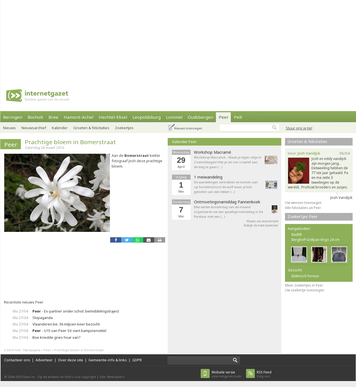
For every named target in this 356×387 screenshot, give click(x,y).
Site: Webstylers (111, 377)
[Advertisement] (165, 39)
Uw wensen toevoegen (303, 202)
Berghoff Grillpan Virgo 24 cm (315, 239)
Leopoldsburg (146, 117)
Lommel (174, 117)
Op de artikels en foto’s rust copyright (67, 377)
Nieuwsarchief (33, 127)
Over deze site (70, 359)
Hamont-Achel (78, 117)
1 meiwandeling (208, 177)
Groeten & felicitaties (91, 127)
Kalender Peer (184, 141)
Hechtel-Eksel (113, 117)
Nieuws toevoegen (188, 128)
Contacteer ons (17, 359)
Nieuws (9, 127)
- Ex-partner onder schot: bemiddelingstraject (75, 311)
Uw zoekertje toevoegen (304, 290)
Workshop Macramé (212, 152)
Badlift (296, 234)
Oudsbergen (200, 117)
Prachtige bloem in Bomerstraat (70, 142)
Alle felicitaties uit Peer (303, 207)
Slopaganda (42, 317)
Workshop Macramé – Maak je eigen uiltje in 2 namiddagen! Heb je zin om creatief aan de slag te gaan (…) (227, 162)
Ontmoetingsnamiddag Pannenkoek (227, 202)
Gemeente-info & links (108, 359)
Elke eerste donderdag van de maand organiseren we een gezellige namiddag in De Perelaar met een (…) (228, 212)
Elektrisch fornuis (305, 276)
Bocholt (35, 117)
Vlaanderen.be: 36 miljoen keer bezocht (66, 324)
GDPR (137, 359)
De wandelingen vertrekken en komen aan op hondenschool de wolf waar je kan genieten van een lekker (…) (226, 187)
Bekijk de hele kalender (261, 225)
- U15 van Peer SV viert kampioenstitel (69, 330)
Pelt (238, 117)
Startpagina (31, 350)
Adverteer (44, 359)
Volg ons (264, 374)
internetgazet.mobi (226, 374)
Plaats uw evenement (262, 221)
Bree (53, 117)
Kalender (60, 127)
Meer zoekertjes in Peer (304, 285)
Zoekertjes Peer (303, 216)
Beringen (12, 117)
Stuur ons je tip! (299, 128)
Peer (224, 117)
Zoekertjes (124, 127)
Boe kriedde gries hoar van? (56, 337)
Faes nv (29, 377)
